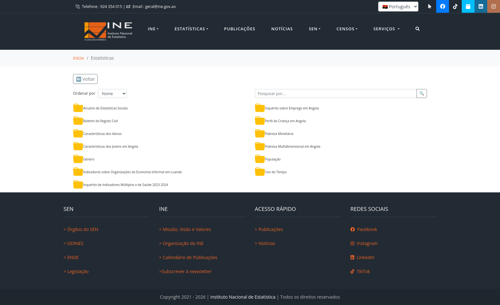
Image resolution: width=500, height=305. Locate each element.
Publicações (239, 29)
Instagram (364, 243)
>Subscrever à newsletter (185, 271)
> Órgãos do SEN (80, 229)
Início (78, 58)
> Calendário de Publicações (188, 257)
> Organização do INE (181, 243)
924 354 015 (111, 6)
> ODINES (73, 243)
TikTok (360, 271)
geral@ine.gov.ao (160, 6)
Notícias (282, 29)
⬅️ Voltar (85, 79)
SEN (313, 29)
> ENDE (71, 257)
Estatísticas (189, 29)
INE (152, 29)
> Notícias (265, 243)
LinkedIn (362, 257)
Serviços (385, 29)
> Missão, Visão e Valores (185, 229)
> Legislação (76, 271)
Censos (345, 29)
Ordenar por (84, 93)
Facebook (363, 229)
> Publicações (269, 229)
